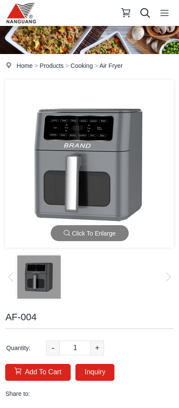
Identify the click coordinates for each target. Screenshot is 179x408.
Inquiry (95, 372)
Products (52, 65)
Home (24, 65)
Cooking (82, 65)
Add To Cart (37, 371)
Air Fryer (111, 65)
